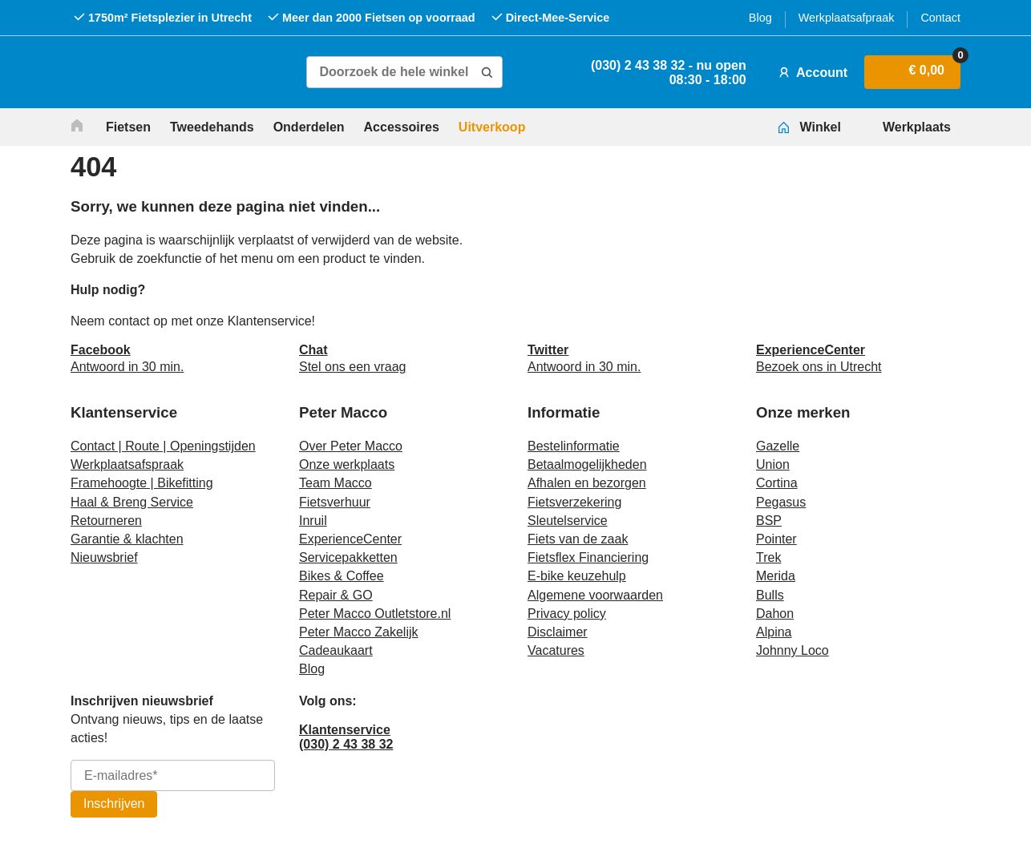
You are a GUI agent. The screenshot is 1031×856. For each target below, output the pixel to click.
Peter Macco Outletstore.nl (375, 613)
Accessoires (401, 127)
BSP (769, 520)
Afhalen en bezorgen (587, 483)
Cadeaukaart (336, 650)
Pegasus (781, 502)
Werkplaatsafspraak (127, 464)
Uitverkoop (492, 127)
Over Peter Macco (350, 446)
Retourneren (106, 520)
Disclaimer (558, 632)
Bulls (770, 595)
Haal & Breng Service (132, 502)
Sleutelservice (568, 520)
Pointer (776, 539)
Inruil (313, 520)
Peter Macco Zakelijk (358, 632)
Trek (768, 557)
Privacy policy (567, 613)
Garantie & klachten (127, 539)
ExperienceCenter (350, 539)
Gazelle (777, 446)
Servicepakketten (348, 557)
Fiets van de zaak (578, 539)
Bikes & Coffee (341, 576)
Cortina (777, 483)
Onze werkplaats (346, 464)
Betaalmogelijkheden (587, 464)
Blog (760, 17)
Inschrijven (113, 803)
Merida (775, 576)
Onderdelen (309, 127)
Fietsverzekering (574, 502)
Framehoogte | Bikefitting (142, 483)
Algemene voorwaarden (595, 595)
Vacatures (556, 650)
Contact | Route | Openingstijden (163, 446)
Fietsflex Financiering (588, 557)
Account (811, 72)
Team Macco (335, 483)
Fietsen (128, 127)
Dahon (775, 613)
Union (773, 464)
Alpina (773, 632)
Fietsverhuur (334, 502)
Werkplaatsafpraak (847, 17)
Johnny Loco (792, 650)
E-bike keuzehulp (577, 576)
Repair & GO (336, 595)
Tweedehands (212, 127)
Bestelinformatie (574, 446)
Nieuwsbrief (104, 557)
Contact (940, 17)
